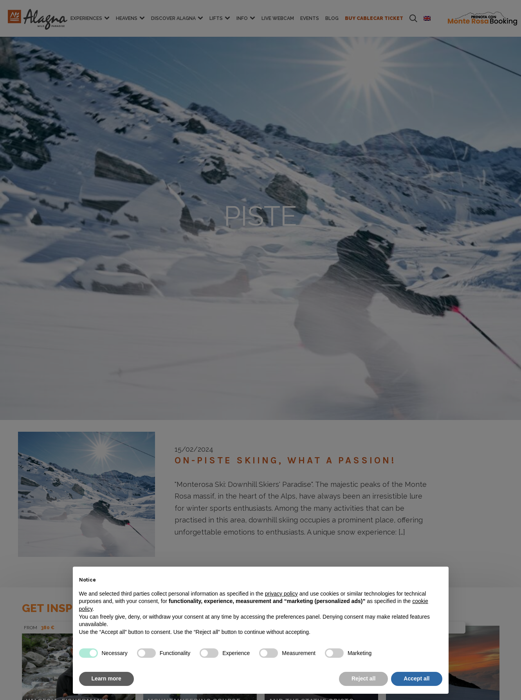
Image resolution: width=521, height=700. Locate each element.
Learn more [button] (106, 678)
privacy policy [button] (281, 594)
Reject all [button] (363, 678)
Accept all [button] (416, 678)
